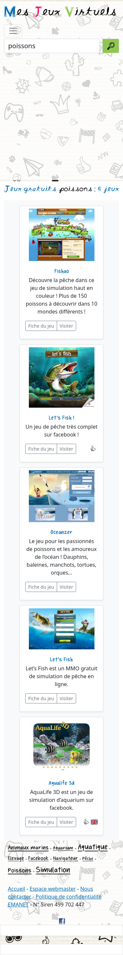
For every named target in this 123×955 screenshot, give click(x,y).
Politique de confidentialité (69, 896)
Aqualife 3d (61, 783)
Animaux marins (28, 847)
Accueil (16, 888)
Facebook (38, 858)
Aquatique (93, 847)
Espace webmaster (53, 888)
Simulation (53, 870)
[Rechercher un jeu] (52, 46)
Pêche (87, 859)
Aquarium (63, 848)
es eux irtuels (60, 12)
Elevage (16, 858)
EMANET (18, 904)
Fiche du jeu (41, 326)
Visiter (66, 326)
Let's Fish (61, 659)
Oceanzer (61, 532)
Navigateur (65, 858)
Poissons (19, 870)
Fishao (61, 271)
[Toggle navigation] (13, 30)
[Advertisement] (61, 115)
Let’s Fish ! (61, 417)
